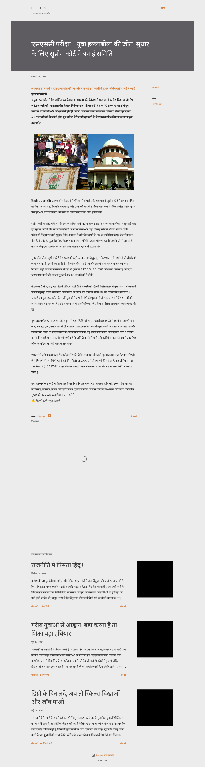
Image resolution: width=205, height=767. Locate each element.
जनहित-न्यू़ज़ (156, 104)
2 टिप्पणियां (44, 606)
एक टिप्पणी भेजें (46, 743)
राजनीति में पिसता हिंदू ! (57, 565)
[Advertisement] (79, 517)
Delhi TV (38, 8)
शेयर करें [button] (155, 87)
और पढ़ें (123, 606)
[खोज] (163, 8)
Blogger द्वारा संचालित (103, 755)
